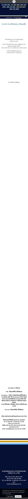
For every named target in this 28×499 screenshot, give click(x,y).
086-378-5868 (14, 9)
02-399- (24, 480)
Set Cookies (10, 496)
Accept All (18, 496)
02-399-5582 (15, 5)
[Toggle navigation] (26, 16)
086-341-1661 (19, 476)
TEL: (3, 480)
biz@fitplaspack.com (16, 484)
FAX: (20, 480)
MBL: (6, 476)
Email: (8, 484)
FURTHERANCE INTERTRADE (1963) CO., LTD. (14, 472)
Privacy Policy (21, 492)
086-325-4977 (20, 7)
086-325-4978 (11, 476)
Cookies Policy (8, 493)
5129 (14, 482)
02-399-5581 (8, 480)
